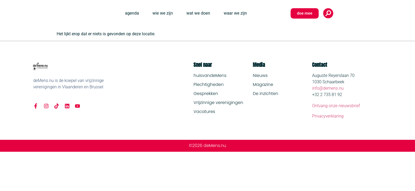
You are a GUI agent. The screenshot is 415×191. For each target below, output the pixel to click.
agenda (132, 13)
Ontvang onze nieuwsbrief (336, 105)
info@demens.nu (328, 88)
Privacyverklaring (328, 116)
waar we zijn (235, 13)
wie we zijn (162, 13)
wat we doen (198, 13)
